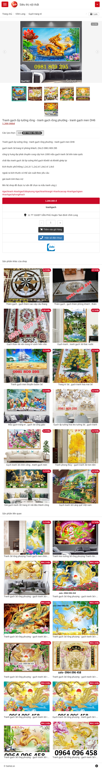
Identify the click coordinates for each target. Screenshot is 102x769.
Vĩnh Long (20, 14)
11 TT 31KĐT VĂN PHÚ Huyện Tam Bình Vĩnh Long (51, 215)
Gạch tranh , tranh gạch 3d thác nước (75, 344)
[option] (51, 52)
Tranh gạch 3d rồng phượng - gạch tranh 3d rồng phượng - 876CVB (36, 636)
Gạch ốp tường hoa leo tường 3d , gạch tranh (75, 424)
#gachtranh (7, 191)
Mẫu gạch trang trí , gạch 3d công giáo (26, 424)
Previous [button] (4, 52)
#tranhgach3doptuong (24, 191)
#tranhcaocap (59, 191)
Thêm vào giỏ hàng (51, 229)
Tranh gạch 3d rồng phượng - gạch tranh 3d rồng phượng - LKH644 (36, 717)
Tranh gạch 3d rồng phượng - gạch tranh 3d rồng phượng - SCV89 (36, 596)
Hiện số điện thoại (51, 238)
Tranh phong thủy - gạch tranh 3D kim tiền (75, 465)
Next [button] (97, 52)
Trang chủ (7, 14)
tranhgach (51, 207)
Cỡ (30, 133)
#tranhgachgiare (74, 191)
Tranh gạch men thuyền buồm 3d (26, 384)
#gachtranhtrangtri (44, 191)
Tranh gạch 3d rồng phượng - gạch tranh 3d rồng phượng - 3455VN (36, 757)
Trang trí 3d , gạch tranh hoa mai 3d (75, 384)
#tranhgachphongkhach (13, 194)
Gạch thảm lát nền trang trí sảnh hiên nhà (27, 344)
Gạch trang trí (35, 14)
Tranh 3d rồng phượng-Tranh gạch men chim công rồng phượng (34, 556)
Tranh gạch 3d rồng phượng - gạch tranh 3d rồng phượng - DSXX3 (36, 677)
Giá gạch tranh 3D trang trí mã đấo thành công (26, 505)
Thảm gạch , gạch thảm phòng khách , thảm (75, 304)
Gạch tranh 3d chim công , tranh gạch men (26, 465)
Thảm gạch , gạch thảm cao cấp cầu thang (26, 304)
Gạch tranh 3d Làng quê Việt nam (75, 505)
